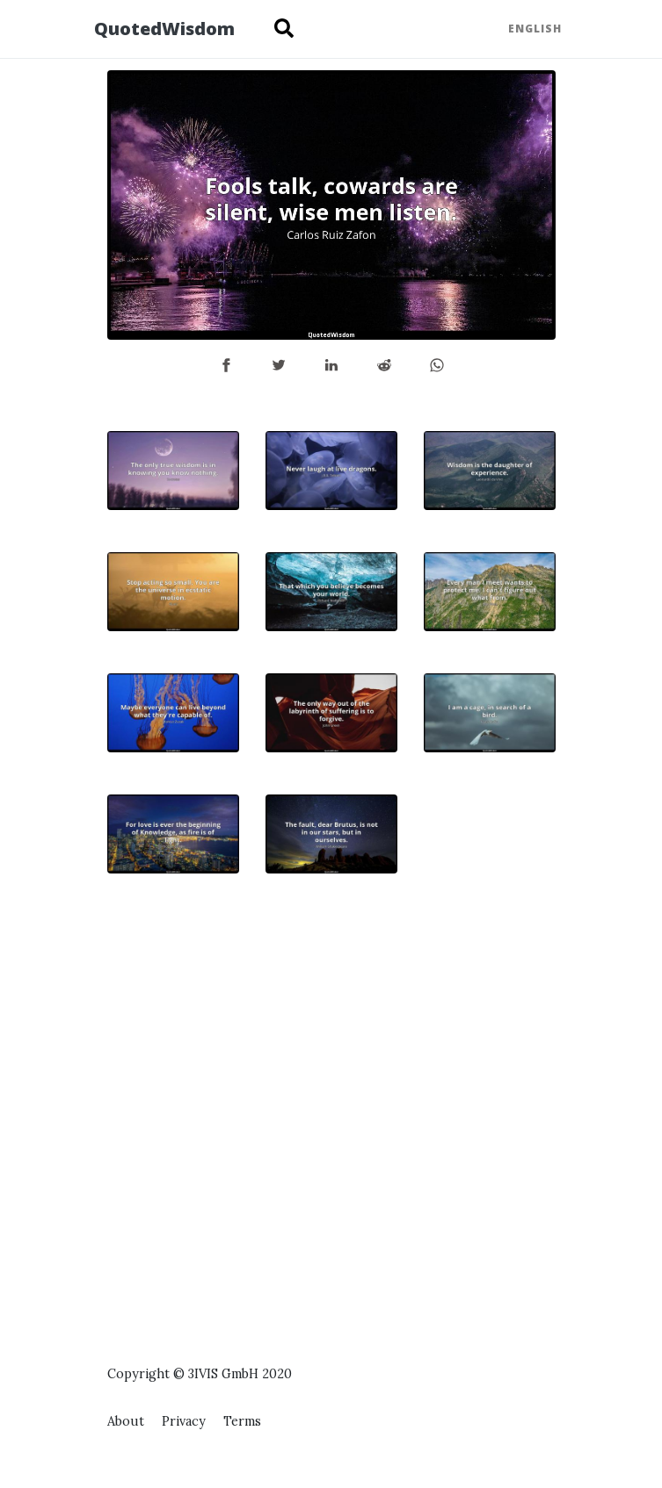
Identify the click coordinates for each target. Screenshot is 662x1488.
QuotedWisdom (164, 28)
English (535, 28)
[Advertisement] (490, 1057)
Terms (242, 1421)
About (125, 1421)
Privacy (184, 1421)
